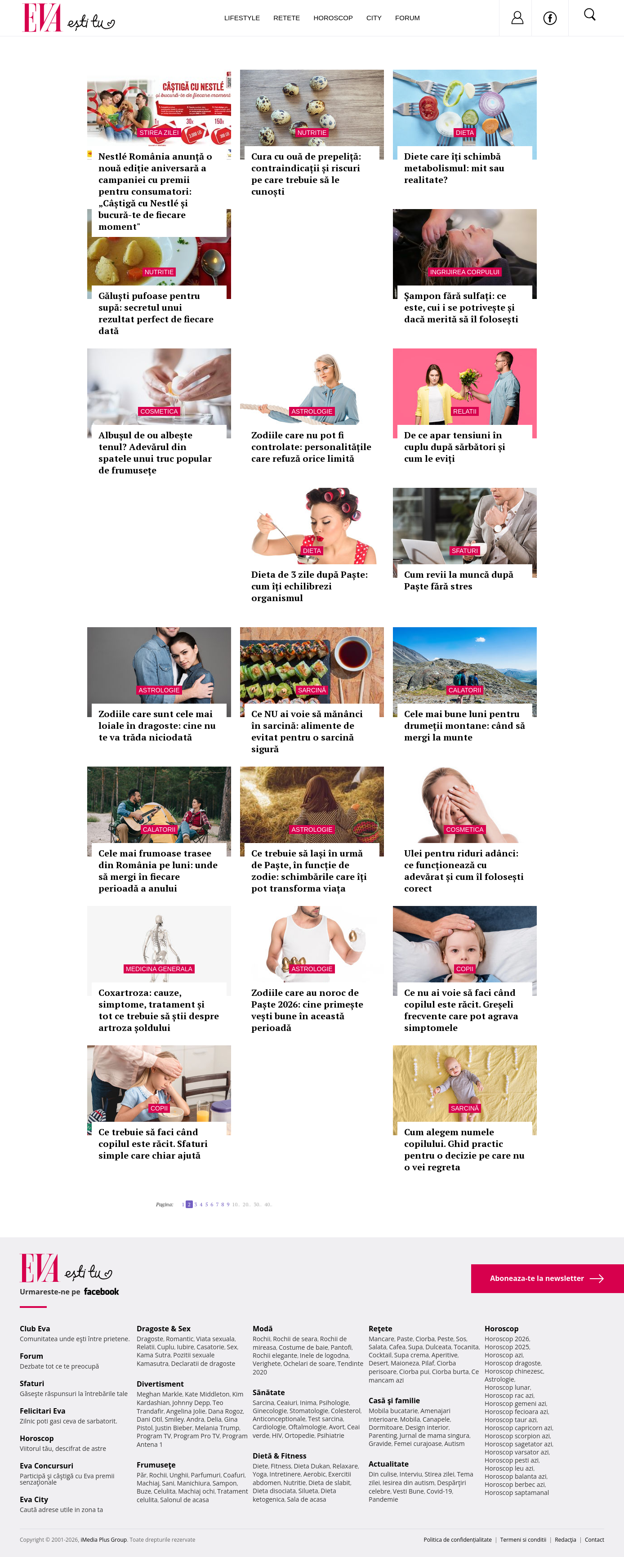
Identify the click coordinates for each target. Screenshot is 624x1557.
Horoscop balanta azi (515, 1476)
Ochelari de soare (309, 1363)
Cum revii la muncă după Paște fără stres (458, 580)
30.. (258, 1204)
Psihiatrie (330, 1435)
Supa (415, 1347)
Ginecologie (270, 1410)
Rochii (158, 1475)
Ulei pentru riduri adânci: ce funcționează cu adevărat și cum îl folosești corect (464, 870)
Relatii (465, 411)
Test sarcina (325, 1418)
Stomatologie (309, 1410)
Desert (378, 1363)
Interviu (411, 1474)
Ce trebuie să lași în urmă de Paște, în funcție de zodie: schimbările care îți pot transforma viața (309, 870)
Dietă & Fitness (280, 1456)
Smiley (174, 1419)
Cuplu (165, 1347)
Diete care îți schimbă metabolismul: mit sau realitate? (454, 168)
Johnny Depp (191, 1402)
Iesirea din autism (409, 1482)
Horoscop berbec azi (515, 1484)
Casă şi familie (394, 1400)
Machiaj (148, 1483)
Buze (144, 1491)
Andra (196, 1419)
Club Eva (35, 1329)
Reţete (380, 1329)
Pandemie (383, 1499)
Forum (407, 18)
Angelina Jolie (185, 1411)
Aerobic (314, 1474)
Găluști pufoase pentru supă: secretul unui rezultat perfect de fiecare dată (156, 313)
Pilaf (428, 1363)
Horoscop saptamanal (517, 1492)
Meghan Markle (160, 1394)
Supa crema (411, 1355)
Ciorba (425, 1338)
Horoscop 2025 (507, 1347)
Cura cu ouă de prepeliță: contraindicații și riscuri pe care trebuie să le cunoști (306, 173)
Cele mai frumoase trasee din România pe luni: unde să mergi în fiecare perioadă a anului (158, 870)
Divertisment (160, 1384)
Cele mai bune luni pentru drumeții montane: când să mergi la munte (464, 725)
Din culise (383, 1474)
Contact (594, 1540)
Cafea (397, 1347)
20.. (247, 1204)
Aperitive (445, 1355)
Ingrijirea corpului (464, 272)
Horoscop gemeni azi (515, 1403)
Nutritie (312, 132)
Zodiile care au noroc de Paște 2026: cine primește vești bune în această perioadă (307, 1010)
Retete (286, 18)
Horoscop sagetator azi (518, 1444)
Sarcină (312, 690)
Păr (142, 1475)
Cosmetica (159, 411)
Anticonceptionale (279, 1418)
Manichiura (193, 1483)
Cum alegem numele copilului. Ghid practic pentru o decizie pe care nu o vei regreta (464, 1149)
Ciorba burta (450, 1371)
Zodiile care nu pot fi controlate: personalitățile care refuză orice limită (311, 446)
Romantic (180, 1338)
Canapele (436, 1419)
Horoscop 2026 (507, 1338)
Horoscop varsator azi (516, 1452)
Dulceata (438, 1347)
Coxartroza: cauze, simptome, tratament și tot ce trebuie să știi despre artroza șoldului (158, 1010)
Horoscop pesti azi (512, 1460)
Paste (405, 1338)
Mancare (381, 1338)
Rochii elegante (275, 1355)
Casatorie (210, 1347)
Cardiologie (269, 1427)
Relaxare (345, 1466)
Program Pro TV (197, 1436)
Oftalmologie (307, 1427)
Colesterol (346, 1410)
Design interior (426, 1427)
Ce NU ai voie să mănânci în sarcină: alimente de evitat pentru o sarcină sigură (307, 731)
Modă (263, 1329)
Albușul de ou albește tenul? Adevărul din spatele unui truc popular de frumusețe (155, 452)
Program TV (154, 1436)
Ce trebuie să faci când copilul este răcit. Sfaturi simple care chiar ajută (153, 1143)
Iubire (185, 1347)
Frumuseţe (156, 1465)
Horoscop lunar (507, 1387)
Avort (336, 1427)
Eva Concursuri (46, 1466)
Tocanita (466, 1347)
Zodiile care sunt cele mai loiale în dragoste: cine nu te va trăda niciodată (157, 725)
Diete (260, 1466)
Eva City (34, 1499)
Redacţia (565, 1540)
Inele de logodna (324, 1355)
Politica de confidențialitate (458, 1540)
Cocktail (380, 1355)
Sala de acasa (306, 1499)
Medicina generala (159, 969)
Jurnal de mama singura (434, 1435)
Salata (378, 1347)
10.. (236, 1204)
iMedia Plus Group (103, 1540)
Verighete (267, 1363)
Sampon (225, 1483)
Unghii (178, 1475)
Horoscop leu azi (509, 1468)
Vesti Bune (408, 1491)
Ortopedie (299, 1435)
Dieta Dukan (312, 1466)
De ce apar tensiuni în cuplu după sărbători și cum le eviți (454, 446)
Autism (454, 1443)
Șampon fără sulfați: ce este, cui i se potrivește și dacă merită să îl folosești (461, 307)
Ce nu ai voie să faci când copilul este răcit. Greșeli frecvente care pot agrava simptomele (461, 1010)
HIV (277, 1435)
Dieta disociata (274, 1490)
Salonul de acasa (184, 1499)
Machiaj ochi (196, 1491)
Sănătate (269, 1392)
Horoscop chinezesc (514, 1371)
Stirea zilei (158, 132)
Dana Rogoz (225, 1411)
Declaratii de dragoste (203, 1363)
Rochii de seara (295, 1338)
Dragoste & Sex (164, 1329)
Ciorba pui (414, 1371)
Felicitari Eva (43, 1411)
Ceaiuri (287, 1402)
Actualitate (389, 1464)
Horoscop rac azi (509, 1395)
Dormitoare (386, 1427)
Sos (461, 1338)
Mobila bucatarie (393, 1410)
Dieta (465, 132)
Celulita (165, 1491)
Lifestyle (242, 18)
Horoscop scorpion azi (517, 1436)
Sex (232, 1347)
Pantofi (341, 1347)
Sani (168, 1483)
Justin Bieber (173, 1427)
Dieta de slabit (329, 1482)
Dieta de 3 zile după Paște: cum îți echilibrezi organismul (309, 586)
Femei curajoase (417, 1443)
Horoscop (333, 18)
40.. (268, 1204)
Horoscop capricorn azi (518, 1427)
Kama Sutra (153, 1355)
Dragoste (150, 1338)
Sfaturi (465, 550)
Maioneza (405, 1363)
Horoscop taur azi (510, 1419)
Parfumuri (206, 1475)
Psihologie (334, 1402)
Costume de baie (303, 1347)
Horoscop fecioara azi (516, 1411)
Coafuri (234, 1475)
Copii (464, 969)
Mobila (410, 1419)
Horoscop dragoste (513, 1363)
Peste (445, 1338)
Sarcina (263, 1402)
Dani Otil (149, 1419)
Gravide (380, 1443)
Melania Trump (217, 1427)
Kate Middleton (207, 1394)
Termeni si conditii (523, 1540)
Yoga (260, 1474)
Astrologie (311, 411)
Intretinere (285, 1474)
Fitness (281, 1466)
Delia (214, 1419)
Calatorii (465, 690)
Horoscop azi (504, 1355)
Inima (308, 1402)
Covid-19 (439, 1491)
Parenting (383, 1435)
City (374, 18)
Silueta (308, 1490)
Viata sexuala (215, 1338)
